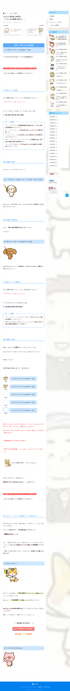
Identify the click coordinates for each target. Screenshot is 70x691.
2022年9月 (53, 129)
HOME (35, 684)
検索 (67, 195)
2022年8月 (53, 132)
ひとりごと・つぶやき (50, 2)
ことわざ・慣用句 (60, 2)
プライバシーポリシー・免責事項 (34, 687)
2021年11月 (54, 160)
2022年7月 (53, 135)
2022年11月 (54, 123)
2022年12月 (54, 120)
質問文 (41, 2)
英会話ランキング (52, 189)
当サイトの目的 (29, 2)
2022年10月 (54, 126)
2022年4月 (53, 144)
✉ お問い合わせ (47, 687)
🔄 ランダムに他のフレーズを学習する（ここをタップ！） (18, 73)
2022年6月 (53, 138)
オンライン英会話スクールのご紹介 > (23, 628)
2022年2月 (53, 150)
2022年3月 (53, 147)
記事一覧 (28, 6)
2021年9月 (53, 166)
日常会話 (37, 2)
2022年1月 (53, 153)
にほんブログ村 (52, 182)
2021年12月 (54, 156)
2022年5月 (53, 141)
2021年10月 (54, 163)
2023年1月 (53, 117)
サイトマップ (22, 687)
